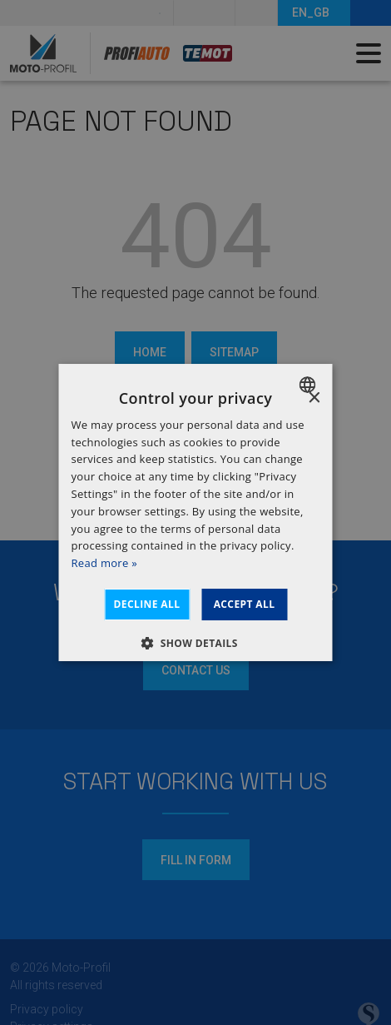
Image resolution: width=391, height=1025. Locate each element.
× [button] (314, 398)
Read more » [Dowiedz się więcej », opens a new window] (104, 562)
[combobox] (309, 384)
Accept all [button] (244, 604)
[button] (195, 643)
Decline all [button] (147, 604)
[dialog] (196, 513)
